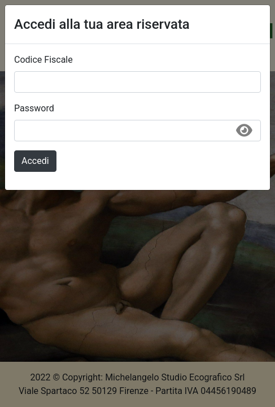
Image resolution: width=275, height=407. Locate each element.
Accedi (35, 160)
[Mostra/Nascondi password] (244, 134)
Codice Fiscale (43, 59)
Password (34, 108)
